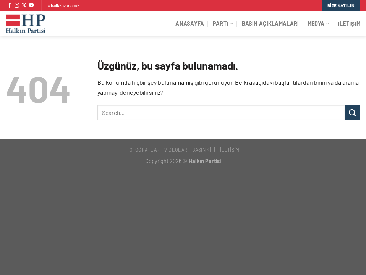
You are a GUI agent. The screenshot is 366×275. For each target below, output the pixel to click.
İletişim (349, 23)
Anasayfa (189, 23)
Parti (223, 23)
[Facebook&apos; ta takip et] (9, 5)
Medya (319, 23)
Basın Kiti (203, 149)
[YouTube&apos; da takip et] (31, 5)
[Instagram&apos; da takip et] (17, 5)
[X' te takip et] (24, 5)
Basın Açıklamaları (270, 23)
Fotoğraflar (143, 149)
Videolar (175, 149)
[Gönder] (352, 112)
